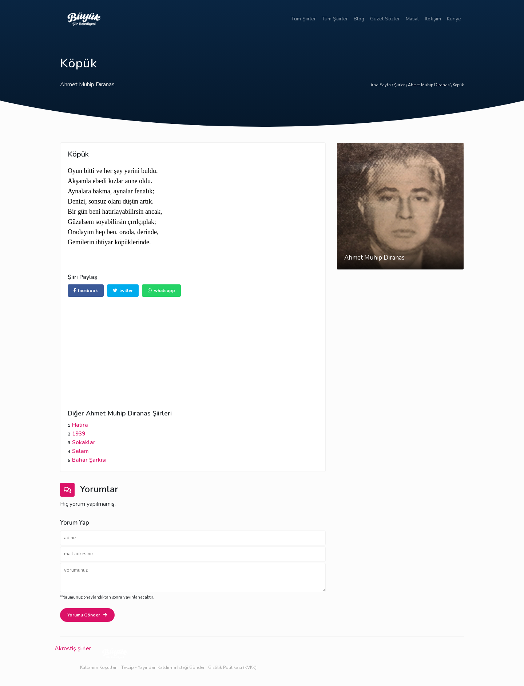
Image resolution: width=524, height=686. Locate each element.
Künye (454, 18)
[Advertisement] (193, 348)
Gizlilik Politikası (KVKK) (232, 667)
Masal (412, 18)
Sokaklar (83, 442)
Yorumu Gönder (87, 615)
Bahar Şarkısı (89, 460)
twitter (123, 290)
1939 (78, 433)
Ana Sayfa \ (382, 85)
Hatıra (80, 425)
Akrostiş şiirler (73, 648)
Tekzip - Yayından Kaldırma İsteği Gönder (163, 667)
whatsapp (161, 290)
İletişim (433, 18)
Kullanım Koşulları (99, 667)
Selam (80, 451)
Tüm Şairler (335, 18)
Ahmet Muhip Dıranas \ (430, 85)
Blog (359, 18)
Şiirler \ (401, 85)
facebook (86, 290)
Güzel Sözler (385, 18)
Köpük (458, 85)
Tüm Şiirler (303, 18)
